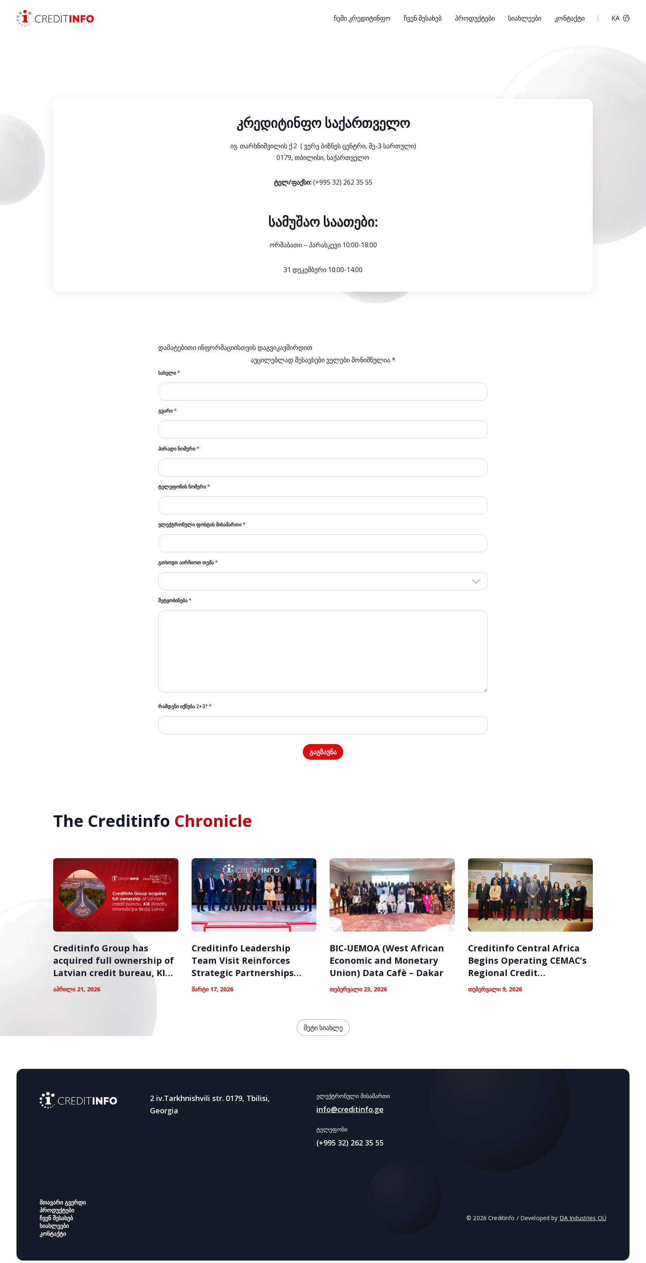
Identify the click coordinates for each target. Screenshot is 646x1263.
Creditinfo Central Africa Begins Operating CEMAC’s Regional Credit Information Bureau (528, 968)
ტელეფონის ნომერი (184, 486)
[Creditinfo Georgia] (78, 1102)
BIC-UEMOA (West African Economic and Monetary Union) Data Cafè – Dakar (388, 962)
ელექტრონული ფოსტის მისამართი (202, 524)
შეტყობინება (175, 600)
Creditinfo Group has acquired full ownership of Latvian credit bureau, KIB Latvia (114, 968)
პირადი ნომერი (178, 448)
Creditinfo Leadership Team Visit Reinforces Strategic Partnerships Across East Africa (243, 968)
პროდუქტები (475, 18)
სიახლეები (524, 18)
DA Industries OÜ (582, 1220)
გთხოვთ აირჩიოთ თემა (188, 562)
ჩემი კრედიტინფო (362, 18)
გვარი (167, 410)
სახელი (169, 372)
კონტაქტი (570, 18)
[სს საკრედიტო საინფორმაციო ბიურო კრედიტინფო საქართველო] (55, 18)
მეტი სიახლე (323, 1030)
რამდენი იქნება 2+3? (185, 706)
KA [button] (620, 18)
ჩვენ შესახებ (423, 18)
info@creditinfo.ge (350, 1112)
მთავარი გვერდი (63, 1205)
